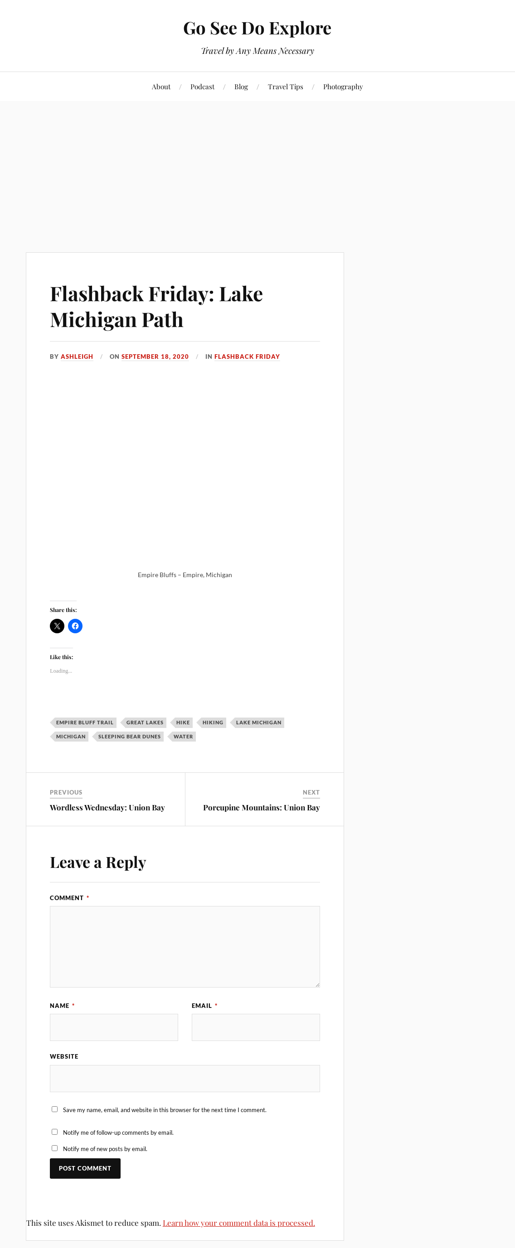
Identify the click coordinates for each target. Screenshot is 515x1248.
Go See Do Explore (257, 27)
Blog (241, 86)
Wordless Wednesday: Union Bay (107, 807)
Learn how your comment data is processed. (239, 1223)
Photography (343, 86)
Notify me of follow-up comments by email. (118, 1132)
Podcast (202, 86)
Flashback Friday (247, 356)
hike (183, 722)
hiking (213, 722)
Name (62, 1005)
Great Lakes (145, 722)
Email (205, 1005)
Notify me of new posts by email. (105, 1148)
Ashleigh (77, 356)
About (161, 86)
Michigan (71, 736)
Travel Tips (285, 86)
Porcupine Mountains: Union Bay (261, 807)
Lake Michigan (259, 722)
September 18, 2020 (155, 356)
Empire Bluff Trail (85, 722)
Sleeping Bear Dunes (129, 736)
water (183, 736)
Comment (69, 897)
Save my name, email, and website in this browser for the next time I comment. (165, 1109)
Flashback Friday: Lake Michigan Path (156, 305)
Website (64, 1056)
